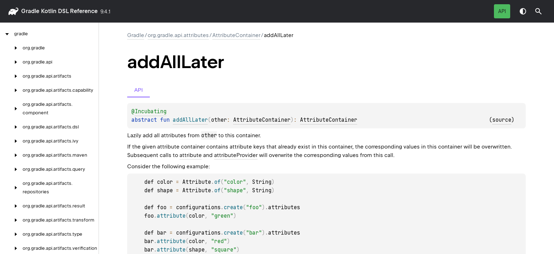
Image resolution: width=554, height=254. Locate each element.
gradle (30, 11)
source (501, 119)
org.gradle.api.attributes (178, 35)
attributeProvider (236, 155)
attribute (190, 155)
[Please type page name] (538, 11)
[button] (538, 11)
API (502, 11)
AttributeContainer (236, 35)
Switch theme (523, 11)
